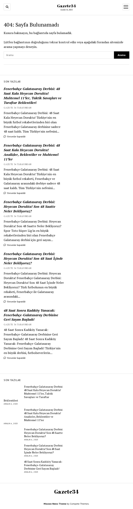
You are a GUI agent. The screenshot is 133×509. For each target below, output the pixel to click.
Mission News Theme (55, 503)
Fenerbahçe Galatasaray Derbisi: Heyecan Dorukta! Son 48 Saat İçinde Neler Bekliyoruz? (33, 258)
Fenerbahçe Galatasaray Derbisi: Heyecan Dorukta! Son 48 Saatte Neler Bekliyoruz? (29, 206)
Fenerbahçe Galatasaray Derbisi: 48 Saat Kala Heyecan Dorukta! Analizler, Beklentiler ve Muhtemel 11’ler (32, 152)
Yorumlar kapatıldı (14, 136)
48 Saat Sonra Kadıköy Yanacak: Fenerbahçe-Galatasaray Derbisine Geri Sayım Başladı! (31, 315)
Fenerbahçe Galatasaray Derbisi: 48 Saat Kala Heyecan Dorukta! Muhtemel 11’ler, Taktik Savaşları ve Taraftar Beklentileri (33, 95)
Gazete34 (66, 5)
